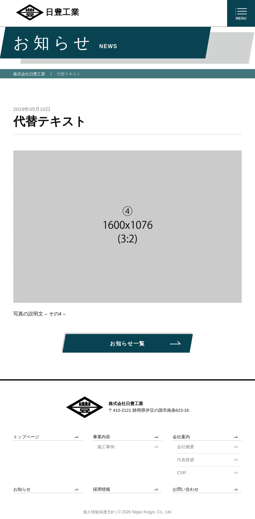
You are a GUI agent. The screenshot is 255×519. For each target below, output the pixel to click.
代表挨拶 (185, 459)
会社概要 (185, 446)
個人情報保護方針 (99, 512)
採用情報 (101, 489)
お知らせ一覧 (127, 343)
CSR (181, 472)
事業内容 (101, 436)
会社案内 (181, 436)
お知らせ (22, 489)
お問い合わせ (186, 489)
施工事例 (106, 446)
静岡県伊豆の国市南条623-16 (160, 410)
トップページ (26, 436)
